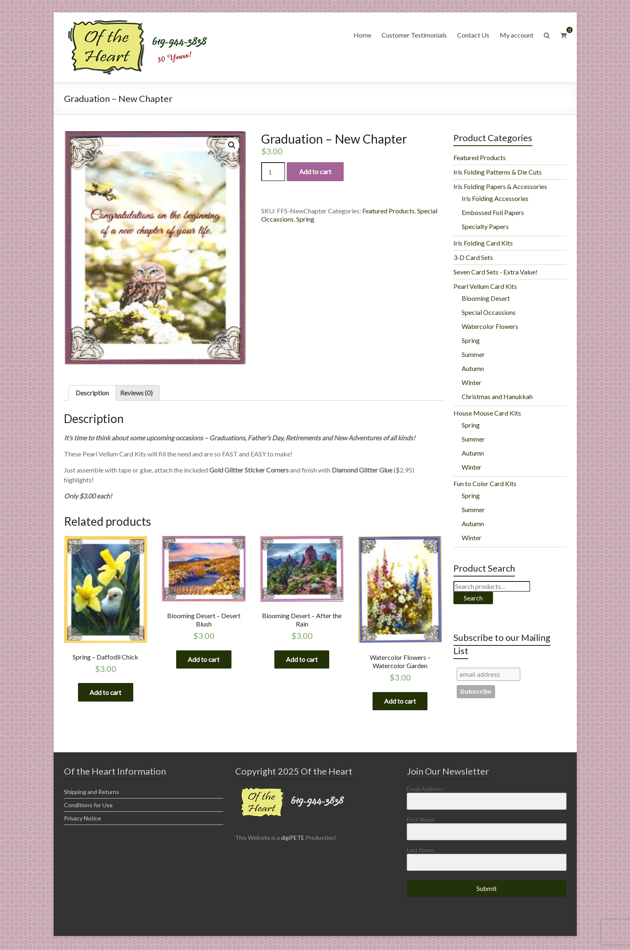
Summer (473, 354)
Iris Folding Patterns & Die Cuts (497, 172)
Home (362, 35)
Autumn (473, 368)
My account (516, 35)
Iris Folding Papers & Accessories (500, 186)
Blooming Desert (486, 298)
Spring (305, 219)
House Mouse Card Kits (487, 413)
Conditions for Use (88, 807)
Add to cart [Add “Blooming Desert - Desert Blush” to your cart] (204, 660)
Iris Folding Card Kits (483, 243)
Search (473, 598)
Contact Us (473, 35)
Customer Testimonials (414, 35)
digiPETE (292, 839)
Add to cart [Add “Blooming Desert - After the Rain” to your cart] (302, 660)
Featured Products (388, 211)
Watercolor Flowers (490, 326)
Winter (471, 382)
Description (92, 393)
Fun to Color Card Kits (485, 483)
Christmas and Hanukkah (497, 396)
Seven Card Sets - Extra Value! (495, 272)
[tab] (92, 393)
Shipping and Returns (91, 793)
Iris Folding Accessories (495, 198)
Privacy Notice (82, 820)
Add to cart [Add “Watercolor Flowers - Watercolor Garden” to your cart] (400, 701)
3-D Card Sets (473, 257)
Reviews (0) (136, 393)
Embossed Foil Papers (493, 212)
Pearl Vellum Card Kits (485, 286)
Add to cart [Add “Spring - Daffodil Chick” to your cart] (106, 693)
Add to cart (315, 171)
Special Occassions (489, 312)
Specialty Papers (485, 226)
